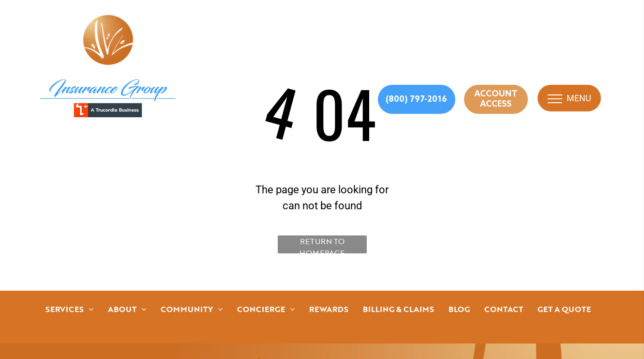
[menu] (555, 98)
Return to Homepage (322, 244)
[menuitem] (69, 309)
